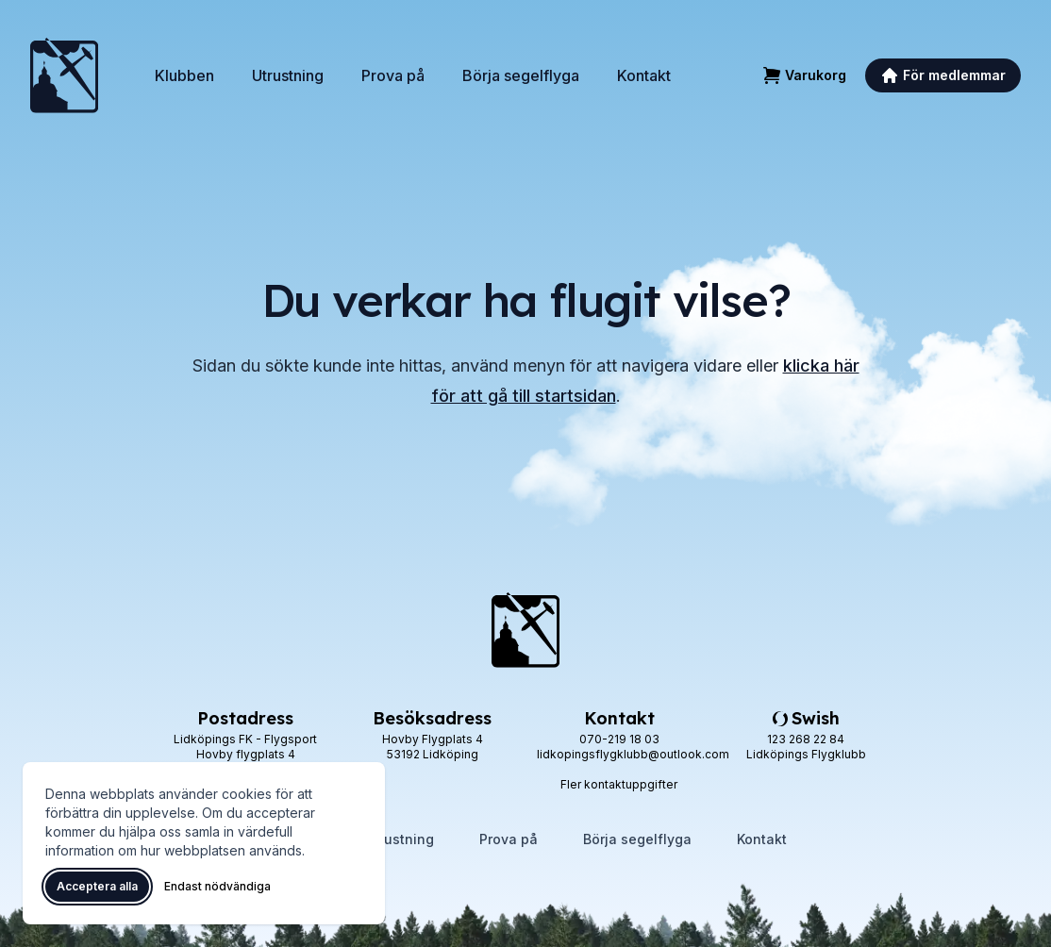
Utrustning (288, 75)
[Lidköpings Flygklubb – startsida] (64, 75)
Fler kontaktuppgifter (618, 784)
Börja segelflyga (520, 75)
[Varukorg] (804, 75)
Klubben (184, 75)
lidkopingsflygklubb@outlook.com (633, 754)
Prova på (393, 75)
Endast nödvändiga (217, 886)
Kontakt (644, 75)
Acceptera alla (97, 886)
